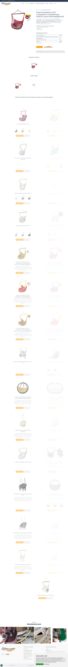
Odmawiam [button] (41, 664)
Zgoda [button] (37, 664)
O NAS (23, 3)
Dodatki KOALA (26, 657)
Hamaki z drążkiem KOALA (28, 650)
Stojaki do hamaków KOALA (28, 656)
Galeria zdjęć (48, 51)
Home (37, 9)
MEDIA (47, 3)
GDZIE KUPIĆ (31, 3)
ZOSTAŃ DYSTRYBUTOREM (40, 3)
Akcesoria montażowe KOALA (28, 654)
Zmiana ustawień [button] (46, 664)
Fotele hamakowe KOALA (46, 9)
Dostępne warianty (40, 51)
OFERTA (26, 3)
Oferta (40, 9)
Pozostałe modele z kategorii (58, 51)
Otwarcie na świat (48, 650)
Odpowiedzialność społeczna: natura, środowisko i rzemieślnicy (55, 651)
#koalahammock (34, 631)
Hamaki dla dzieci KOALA (27, 653)
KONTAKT (51, 3)
